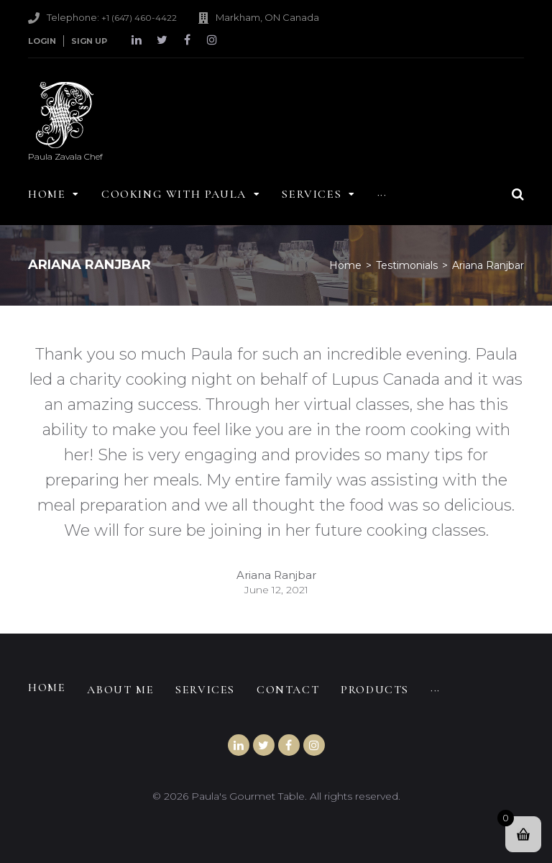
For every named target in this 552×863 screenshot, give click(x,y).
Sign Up (89, 41)
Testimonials (407, 265)
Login (42, 41)
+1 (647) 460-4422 (139, 17)
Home (345, 265)
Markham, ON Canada (267, 17)
